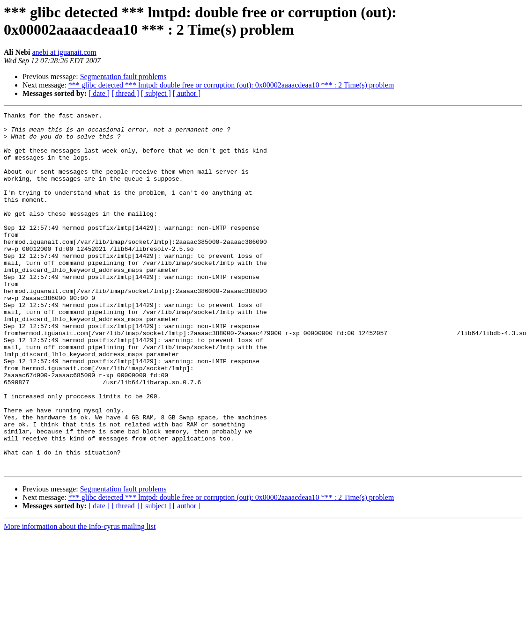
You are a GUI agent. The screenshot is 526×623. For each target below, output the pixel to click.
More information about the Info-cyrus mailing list (80, 598)
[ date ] (99, 93)
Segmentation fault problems (123, 77)
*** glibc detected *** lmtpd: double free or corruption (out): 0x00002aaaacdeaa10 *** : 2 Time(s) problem (231, 85)
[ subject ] (156, 93)
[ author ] (187, 93)
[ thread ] (125, 93)
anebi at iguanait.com (64, 52)
